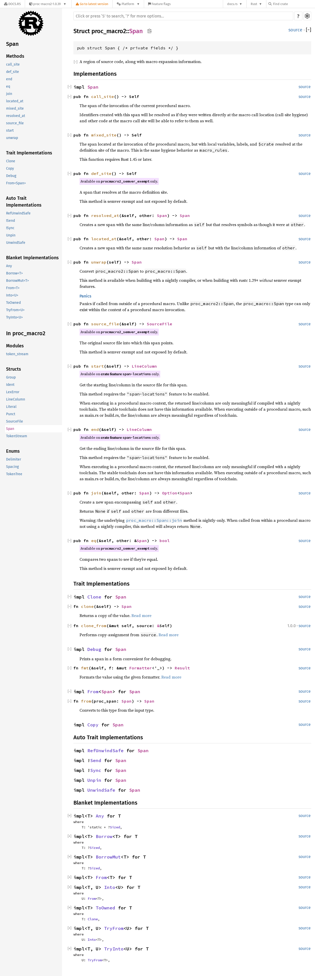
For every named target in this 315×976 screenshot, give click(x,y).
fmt (85, 667)
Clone (10, 161)
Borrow (104, 836)
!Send (10, 220)
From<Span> (16, 183)
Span (12, 44)
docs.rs (232, 4)
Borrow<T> (14, 273)
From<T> (12, 288)
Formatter (140, 667)
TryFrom (114, 928)
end (9, 79)
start (10, 130)
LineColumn (15, 399)
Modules (15, 346)
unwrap (12, 138)
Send (95, 760)
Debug (11, 176)
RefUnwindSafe (18, 213)
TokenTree (14, 474)
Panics (85, 296)
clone (87, 606)
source (295, 30)
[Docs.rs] (12, 4)
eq (8, 86)
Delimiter (13, 459)
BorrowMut (108, 857)
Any (9, 266)
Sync (95, 770)
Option (169, 492)
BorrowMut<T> (17, 280)
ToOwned (13, 303)
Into (109, 887)
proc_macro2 (108, 31)
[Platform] (128, 4)
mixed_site (15, 108)
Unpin (10, 235)
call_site (13, 64)
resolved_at (15, 116)
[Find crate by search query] (293, 4)
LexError (12, 392)
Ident (10, 385)
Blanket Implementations (32, 258)
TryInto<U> (14, 317)
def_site (12, 72)
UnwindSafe (15, 243)
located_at (14, 101)
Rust (254, 4)
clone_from (93, 625)
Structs (13, 369)
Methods (15, 56)
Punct (10, 414)
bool (165, 540)
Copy (10, 168)
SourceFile (14, 421)
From (93, 691)
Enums (13, 451)
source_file (15, 123)
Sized (115, 827)
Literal (11, 407)
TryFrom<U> (15, 310)
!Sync (10, 228)
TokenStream (16, 436)
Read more (141, 615)
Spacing (12, 467)
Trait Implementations (29, 153)
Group (11, 377)
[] (308, 30)
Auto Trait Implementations (24, 201)
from (86, 701)
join (9, 94)
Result (182, 667)
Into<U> (12, 295)
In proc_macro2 (25, 333)
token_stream (17, 354)
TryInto (114, 949)
